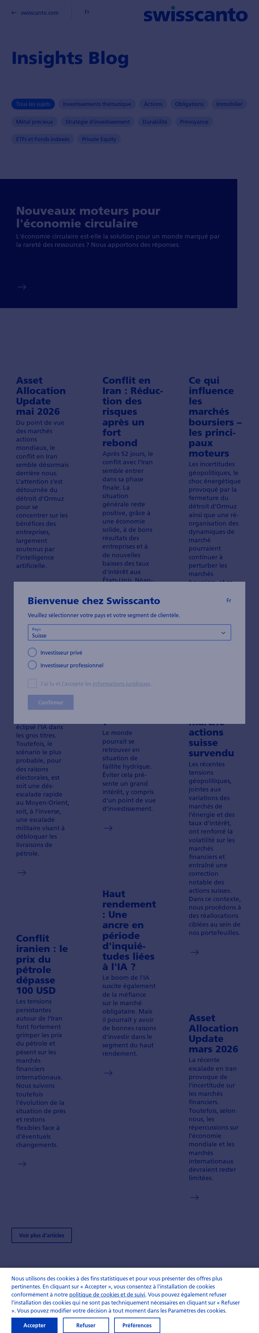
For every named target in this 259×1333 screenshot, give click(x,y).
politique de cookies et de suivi (107, 1297)
